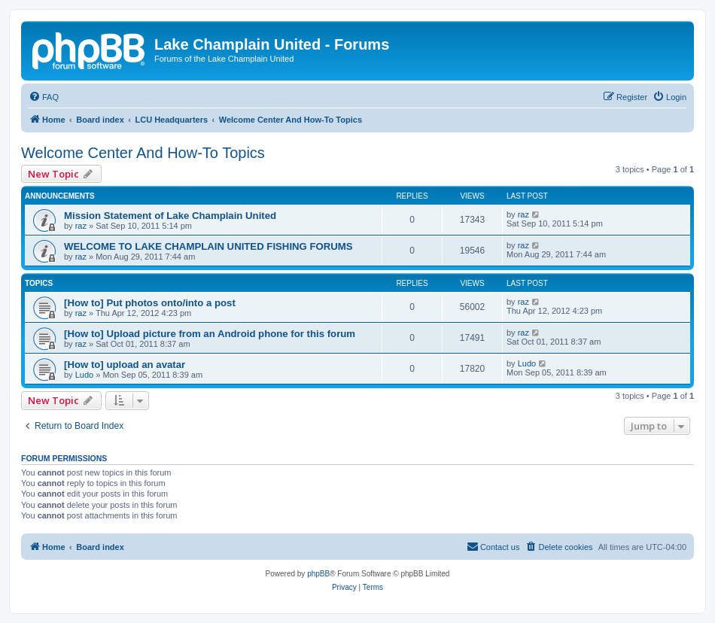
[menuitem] (44, 97)
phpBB (318, 574)
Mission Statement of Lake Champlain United (170, 215)
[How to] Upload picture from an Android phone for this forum (209, 333)
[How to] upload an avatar (124, 364)
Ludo (84, 374)
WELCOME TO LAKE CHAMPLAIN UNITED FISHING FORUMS (208, 246)
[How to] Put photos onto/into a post (150, 302)
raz (81, 225)
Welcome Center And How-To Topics (143, 152)
